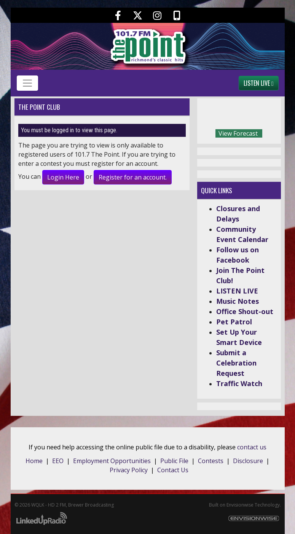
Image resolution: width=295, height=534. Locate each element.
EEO (58, 461)
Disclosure (248, 461)
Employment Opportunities (112, 461)
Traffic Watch (239, 383)
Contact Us (172, 470)
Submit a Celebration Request (236, 363)
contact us (251, 447)
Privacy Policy (129, 470)
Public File (174, 461)
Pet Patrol (234, 321)
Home (34, 461)
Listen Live (259, 83)
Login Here (63, 177)
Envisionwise (240, 505)
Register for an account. (133, 177)
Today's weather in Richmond (273, 115)
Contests (210, 461)
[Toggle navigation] (27, 83)
